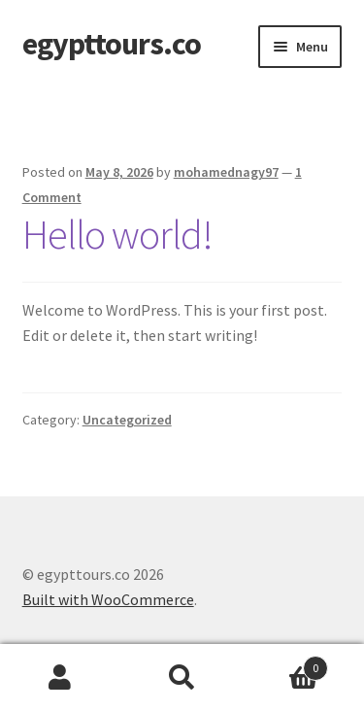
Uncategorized (127, 419)
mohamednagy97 (226, 172)
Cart (285, 664)
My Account (60, 678)
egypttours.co (111, 43)
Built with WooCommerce (108, 599)
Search (182, 678)
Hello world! (117, 234)
